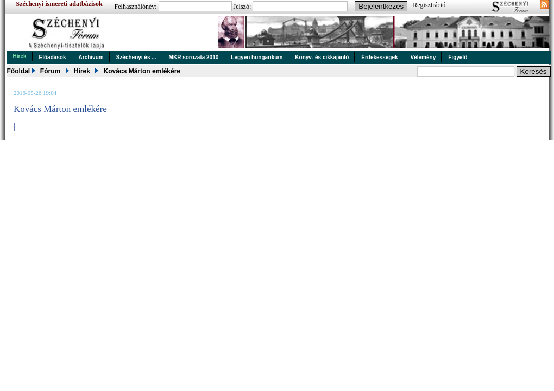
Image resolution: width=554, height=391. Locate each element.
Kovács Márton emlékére (142, 71)
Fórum (50, 71)
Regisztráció (429, 5)
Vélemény (423, 57)
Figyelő (457, 57)
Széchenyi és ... (136, 57)
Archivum (91, 57)
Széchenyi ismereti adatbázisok (59, 4)
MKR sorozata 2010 (194, 57)
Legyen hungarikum (256, 57)
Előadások (52, 57)
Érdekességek (379, 57)
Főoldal (18, 71)
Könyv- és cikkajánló (322, 57)
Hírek (20, 56)
